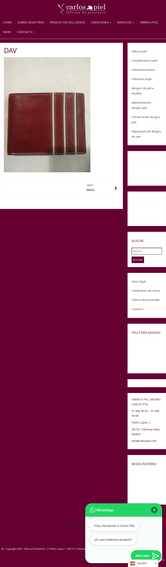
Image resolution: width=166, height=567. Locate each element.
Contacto (25, 32)
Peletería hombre (143, 70)
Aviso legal (139, 281)
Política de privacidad (145, 300)
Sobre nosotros (31, 22)
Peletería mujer (142, 79)
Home (7, 22)
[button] (154, 510)
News (7, 32)
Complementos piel (144, 60)
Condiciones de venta (146, 290)
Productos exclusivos (67, 22)
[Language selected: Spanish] (143, 563)
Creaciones (101, 22)
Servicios (125, 22)
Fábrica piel (149, 22)
